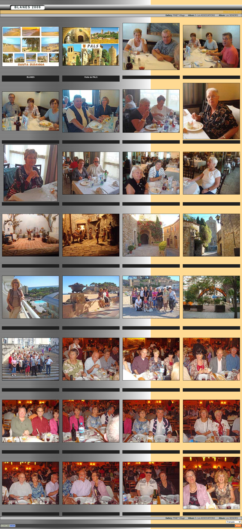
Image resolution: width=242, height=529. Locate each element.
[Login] (238, 12)
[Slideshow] (228, 12)
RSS (238, 526)
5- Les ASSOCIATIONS (206, 15)
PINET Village (180, 15)
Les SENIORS (233, 15)
